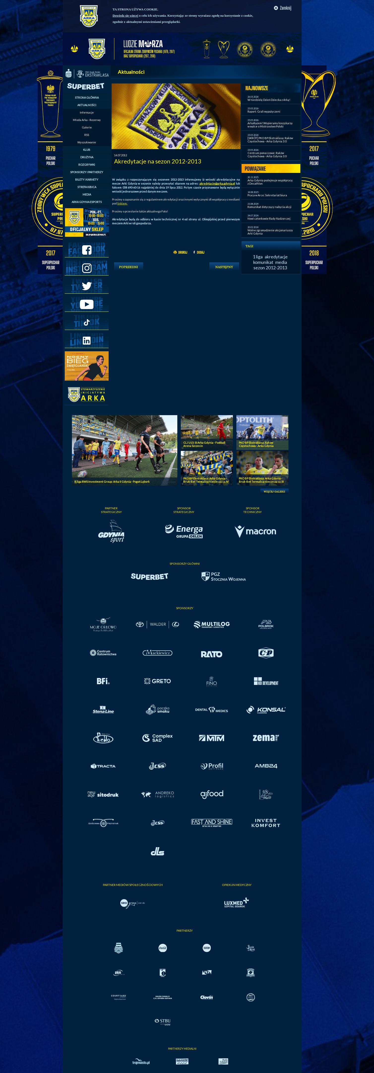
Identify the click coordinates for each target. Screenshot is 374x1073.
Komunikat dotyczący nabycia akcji (269, 206)
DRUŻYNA (86, 157)
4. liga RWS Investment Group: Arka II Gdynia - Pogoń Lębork (112, 481)
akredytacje (276, 256)
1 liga (258, 256)
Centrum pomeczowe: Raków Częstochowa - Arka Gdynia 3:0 (267, 154)
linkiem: (122, 203)
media (281, 262)
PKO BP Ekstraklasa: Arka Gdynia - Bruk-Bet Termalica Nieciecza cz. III (261, 480)
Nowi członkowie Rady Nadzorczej (269, 218)
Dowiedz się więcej (125, 15)
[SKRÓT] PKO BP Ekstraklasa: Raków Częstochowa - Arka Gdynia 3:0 (270, 139)
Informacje (87, 112)
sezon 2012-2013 (270, 267)
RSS (86, 134)
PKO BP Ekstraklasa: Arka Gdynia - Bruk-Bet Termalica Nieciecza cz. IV (205, 480)
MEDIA (87, 194)
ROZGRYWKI (86, 164)
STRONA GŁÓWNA (87, 97)
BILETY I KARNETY (86, 179)
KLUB (86, 149)
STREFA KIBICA (86, 187)
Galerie (87, 127)
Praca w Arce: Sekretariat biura (267, 195)
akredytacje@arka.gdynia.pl (217, 183)
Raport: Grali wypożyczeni (264, 111)
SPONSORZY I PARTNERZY (86, 172)
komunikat (263, 262)
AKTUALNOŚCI (86, 105)
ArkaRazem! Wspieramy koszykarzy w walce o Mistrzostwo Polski (270, 124)
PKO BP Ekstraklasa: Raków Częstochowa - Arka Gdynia (256, 444)
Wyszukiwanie (86, 142)
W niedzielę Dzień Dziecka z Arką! (269, 99)
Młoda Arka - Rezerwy (87, 119)
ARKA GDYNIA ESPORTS (87, 201)
